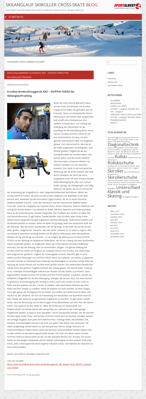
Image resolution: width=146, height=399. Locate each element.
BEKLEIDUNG (115, 103)
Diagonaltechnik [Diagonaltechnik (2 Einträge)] (123, 144)
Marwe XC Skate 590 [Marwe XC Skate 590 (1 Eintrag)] (131, 152)
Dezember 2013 (117, 233)
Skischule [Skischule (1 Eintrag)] (111, 181)
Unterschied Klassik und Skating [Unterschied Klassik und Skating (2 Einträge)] (124, 192)
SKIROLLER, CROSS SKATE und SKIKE (126, 114)
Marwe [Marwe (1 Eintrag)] (135, 150)
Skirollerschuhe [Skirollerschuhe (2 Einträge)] (122, 177)
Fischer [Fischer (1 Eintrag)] (110, 148)
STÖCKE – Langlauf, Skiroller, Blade (125, 117)
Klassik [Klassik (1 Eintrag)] (121, 148)
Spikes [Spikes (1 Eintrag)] (126, 181)
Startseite (16, 17)
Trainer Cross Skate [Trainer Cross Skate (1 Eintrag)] (128, 183)
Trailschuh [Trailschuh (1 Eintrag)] (116, 183)
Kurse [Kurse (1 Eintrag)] (127, 148)
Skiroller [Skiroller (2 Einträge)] (116, 171)
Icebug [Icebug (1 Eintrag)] (116, 148)
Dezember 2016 (117, 214)
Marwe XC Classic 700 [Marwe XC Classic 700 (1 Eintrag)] (115, 152)
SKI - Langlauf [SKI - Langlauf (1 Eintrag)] (134, 168)
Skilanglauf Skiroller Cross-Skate (46, 5)
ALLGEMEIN (115, 100)
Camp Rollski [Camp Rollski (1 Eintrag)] (123, 140)
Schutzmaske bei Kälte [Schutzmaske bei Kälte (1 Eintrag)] (126, 166)
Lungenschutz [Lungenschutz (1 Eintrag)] (126, 150)
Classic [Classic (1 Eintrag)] (131, 140)
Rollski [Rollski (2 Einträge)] (121, 156)
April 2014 (114, 231)
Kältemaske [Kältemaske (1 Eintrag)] (133, 148)
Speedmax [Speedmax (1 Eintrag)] (119, 181)
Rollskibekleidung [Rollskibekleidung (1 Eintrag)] (134, 158)
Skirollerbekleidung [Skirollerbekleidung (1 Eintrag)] (131, 172)
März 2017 (114, 211)
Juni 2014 (114, 228)
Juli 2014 (113, 225)
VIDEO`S (113, 122)
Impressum (112, 82)
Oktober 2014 (116, 222)
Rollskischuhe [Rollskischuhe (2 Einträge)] (121, 163)
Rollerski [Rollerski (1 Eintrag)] (111, 158)
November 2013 (117, 236)
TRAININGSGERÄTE (118, 120)
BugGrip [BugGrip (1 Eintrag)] (115, 140)
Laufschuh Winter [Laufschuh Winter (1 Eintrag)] (114, 150)
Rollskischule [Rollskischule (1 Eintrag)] (112, 166)
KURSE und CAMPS (118, 106)
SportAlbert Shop (115, 85)
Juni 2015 (114, 219)
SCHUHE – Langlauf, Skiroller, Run (124, 109)
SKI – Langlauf (116, 111)
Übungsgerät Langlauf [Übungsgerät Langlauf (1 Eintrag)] (130, 197)
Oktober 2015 (116, 217)
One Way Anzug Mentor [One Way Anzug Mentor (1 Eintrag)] (132, 154)
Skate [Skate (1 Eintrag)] (138, 166)
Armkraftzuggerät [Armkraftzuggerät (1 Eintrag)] (114, 138)
